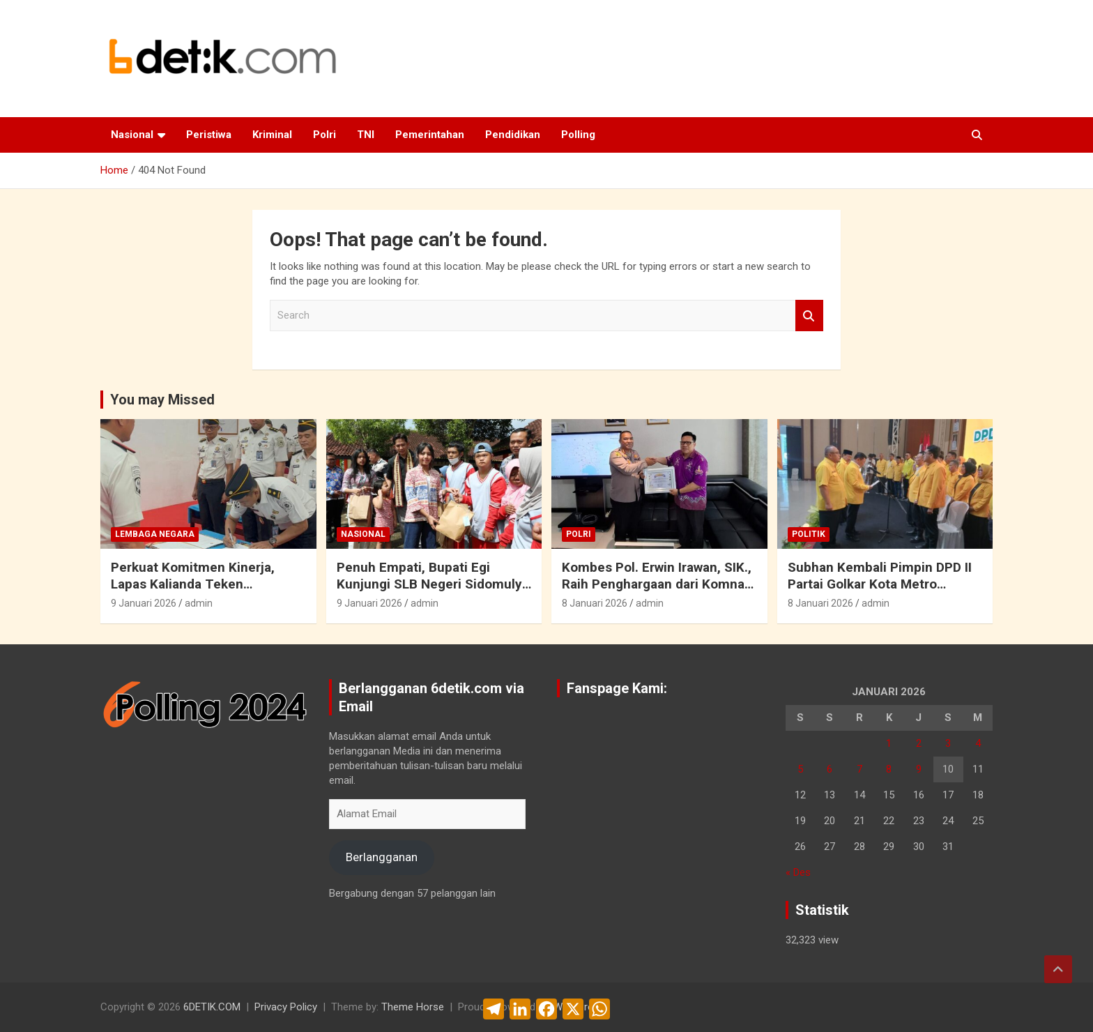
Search (809, 315)
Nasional (132, 134)
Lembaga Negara (154, 534)
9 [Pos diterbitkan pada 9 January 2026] (919, 769)
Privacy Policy (285, 1007)
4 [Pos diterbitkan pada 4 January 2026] (978, 743)
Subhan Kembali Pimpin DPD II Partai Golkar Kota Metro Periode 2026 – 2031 (880, 584)
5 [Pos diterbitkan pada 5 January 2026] (800, 769)
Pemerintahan (429, 134)
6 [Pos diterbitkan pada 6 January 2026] (829, 769)
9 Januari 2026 (143, 603)
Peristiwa (208, 134)
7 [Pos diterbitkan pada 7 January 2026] (859, 769)
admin (199, 603)
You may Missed (162, 399)
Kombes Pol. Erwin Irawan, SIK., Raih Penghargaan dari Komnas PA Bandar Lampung (656, 584)
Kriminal (272, 134)
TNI (365, 134)
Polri (324, 134)
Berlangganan (382, 857)
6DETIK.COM (211, 1007)
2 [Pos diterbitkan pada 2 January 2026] (919, 743)
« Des (798, 872)
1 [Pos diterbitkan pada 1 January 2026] (889, 743)
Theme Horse (412, 1007)
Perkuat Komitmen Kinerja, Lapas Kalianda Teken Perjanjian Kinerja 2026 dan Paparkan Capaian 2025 (194, 593)
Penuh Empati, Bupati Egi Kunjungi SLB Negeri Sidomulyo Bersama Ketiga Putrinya (433, 584)
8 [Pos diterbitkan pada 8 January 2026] (889, 769)
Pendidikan (512, 134)
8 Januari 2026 (594, 603)
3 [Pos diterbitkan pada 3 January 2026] (948, 743)
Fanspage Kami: (617, 688)
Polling (578, 134)
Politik (808, 534)
